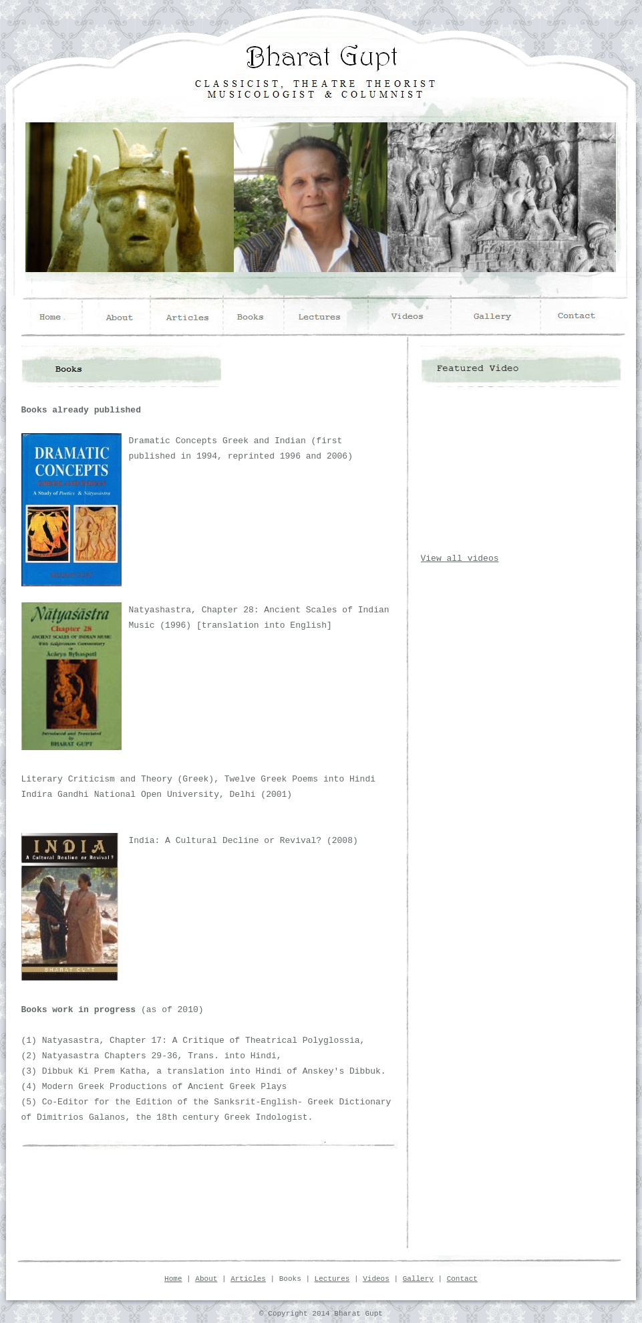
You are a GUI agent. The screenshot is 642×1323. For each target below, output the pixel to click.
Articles (248, 1279)
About (206, 1279)
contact (583, 316)
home (52, 316)
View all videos (460, 559)
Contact (462, 1279)
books (260, 316)
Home (173, 1279)
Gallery (418, 1279)
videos (418, 316)
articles (187, 316)
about (120, 316)
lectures (343, 316)
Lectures (332, 1279)
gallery (495, 316)
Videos (376, 1279)
